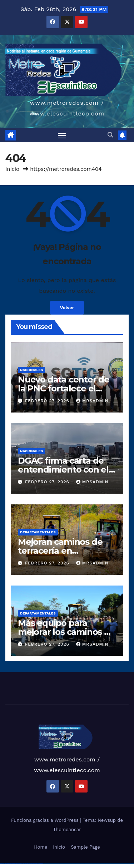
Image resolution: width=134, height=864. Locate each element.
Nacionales (31, 370)
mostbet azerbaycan (32, 863)
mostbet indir (20, 863)
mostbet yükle (37, 863)
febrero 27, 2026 (48, 400)
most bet (6, 863)
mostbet (8, 863)
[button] (110, 135)
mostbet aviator (24, 863)
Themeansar (67, 829)
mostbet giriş (13, 863)
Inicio (12, 169)
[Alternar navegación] (62, 135)
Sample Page (85, 847)
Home (40, 847)
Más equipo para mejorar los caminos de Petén (66, 632)
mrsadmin (92, 400)
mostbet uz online (2, 863)
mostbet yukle (17, 863)
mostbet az (10, 863)
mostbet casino (28, 863)
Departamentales (38, 532)
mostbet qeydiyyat (41, 863)
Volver (67, 307)
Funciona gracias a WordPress (45, 820)
